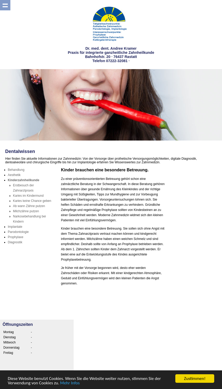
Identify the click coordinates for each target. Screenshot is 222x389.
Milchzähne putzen (26, 211)
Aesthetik (14, 175)
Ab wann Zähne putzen (29, 206)
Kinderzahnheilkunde (23, 180)
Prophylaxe (15, 237)
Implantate (15, 227)
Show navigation (5, 5)
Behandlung (16, 170)
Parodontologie (18, 232)
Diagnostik (15, 242)
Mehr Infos (70, 383)
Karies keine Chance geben (32, 201)
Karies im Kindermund (28, 195)
